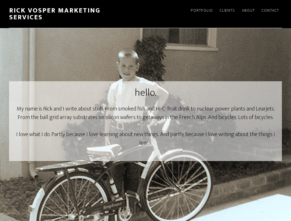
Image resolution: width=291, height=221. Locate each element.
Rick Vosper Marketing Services (54, 14)
